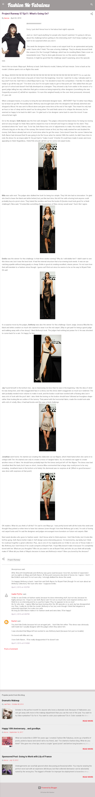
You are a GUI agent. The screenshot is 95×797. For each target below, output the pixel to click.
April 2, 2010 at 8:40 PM (20, 614)
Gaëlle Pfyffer (16, 594)
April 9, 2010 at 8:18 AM (20, 643)
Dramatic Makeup (10, 700)
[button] (91, 14)
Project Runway (14, 560)
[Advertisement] (47, 669)
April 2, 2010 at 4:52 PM (20, 587)
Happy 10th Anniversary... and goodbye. (21, 728)
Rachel (14, 621)
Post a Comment (11, 649)
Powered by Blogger (47, 788)
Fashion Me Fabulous (28, 5)
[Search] (91, 4)
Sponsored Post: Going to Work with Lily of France (27, 756)
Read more (88, 721)
